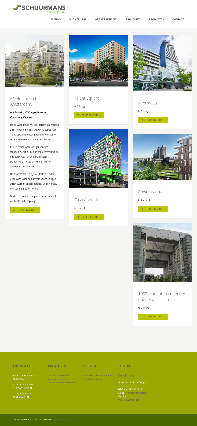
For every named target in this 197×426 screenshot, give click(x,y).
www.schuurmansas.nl (129, 399)
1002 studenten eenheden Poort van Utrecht (162, 296)
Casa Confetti (86, 199)
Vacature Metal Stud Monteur (62, 382)
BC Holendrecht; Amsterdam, (25, 101)
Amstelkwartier (151, 192)
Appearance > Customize (62, 420)
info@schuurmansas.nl (136, 392)
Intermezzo (148, 103)
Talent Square (86, 98)
